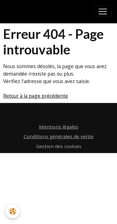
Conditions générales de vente (59, 136)
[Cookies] (13, 211)
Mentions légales (58, 127)
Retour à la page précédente (35, 95)
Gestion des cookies (58, 146)
